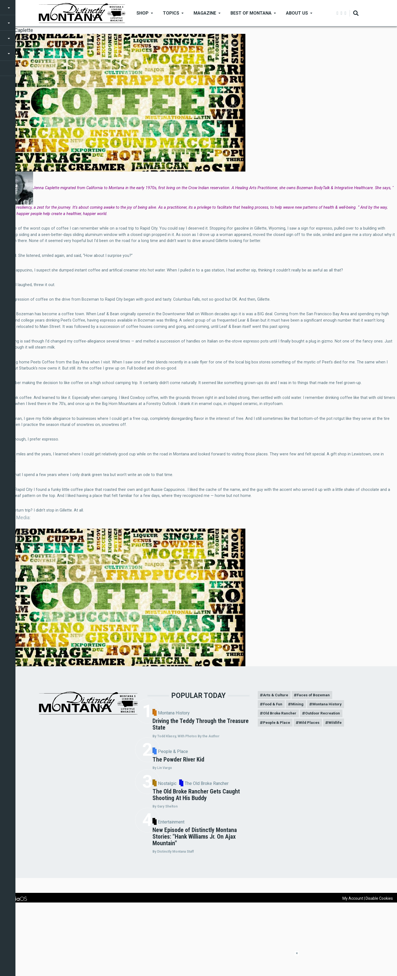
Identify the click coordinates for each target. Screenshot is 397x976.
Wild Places (311, 724)
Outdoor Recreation (325, 714)
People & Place (220, 768)
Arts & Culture (276, 695)
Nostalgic (212, 828)
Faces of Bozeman (315, 695)
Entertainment (218, 882)
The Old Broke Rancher (236, 827)
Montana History (221, 713)
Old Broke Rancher (280, 714)
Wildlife (338, 724)
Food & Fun (273, 705)
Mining (299, 705)
